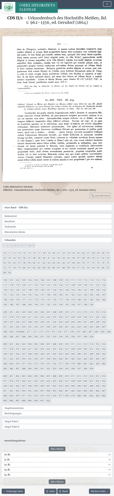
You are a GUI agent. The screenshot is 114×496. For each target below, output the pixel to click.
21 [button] (58, 252)
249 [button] (97, 321)
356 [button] (36, 358)
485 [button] (5, 400)
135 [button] (11, 289)
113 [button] (85, 280)
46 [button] (73, 257)
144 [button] (67, 289)
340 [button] (42, 353)
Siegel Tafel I (11, 421)
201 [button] (11, 312)
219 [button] (17, 316)
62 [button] (44, 262)
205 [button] (36, 312)
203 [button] (23, 312)
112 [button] (79, 280)
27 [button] (88, 252)
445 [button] (73, 385)
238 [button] (30, 321)
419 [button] (17, 380)
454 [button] (23, 390)
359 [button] (54, 358)
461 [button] (67, 390)
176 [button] (54, 299)
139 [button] (36, 289)
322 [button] (36, 348)
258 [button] (48, 326)
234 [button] (5, 321)
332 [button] (97, 348)
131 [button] (91, 284)
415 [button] (97, 376)
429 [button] (79, 380)
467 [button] (104, 390)
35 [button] (19, 257)
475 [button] (48, 395)
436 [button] (17, 385)
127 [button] (67, 284)
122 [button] (36, 284)
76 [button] (4, 267)
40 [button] (44, 257)
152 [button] (11, 294)
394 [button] (60, 368)
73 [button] (98, 262)
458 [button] (48, 390)
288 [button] (23, 336)
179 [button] (73, 299)
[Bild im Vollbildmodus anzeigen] (109, 32)
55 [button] (9, 262)
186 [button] (11, 304)
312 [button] (79, 344)
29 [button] (98, 252)
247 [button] (85, 321)
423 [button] (42, 380)
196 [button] (73, 304)
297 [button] (79, 336)
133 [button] (104, 284)
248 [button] (91, 321)
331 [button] (91, 348)
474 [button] (42, 395)
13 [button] (19, 252)
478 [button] (67, 395)
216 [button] (104, 312)
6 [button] (22, 245)
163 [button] (79, 294)
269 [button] (11, 331)
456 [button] (36, 390)
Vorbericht (10, 226)
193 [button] (54, 304)
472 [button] (30, 395)
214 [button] (91, 312)
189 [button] (30, 304)
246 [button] (79, 321)
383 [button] (97, 363)
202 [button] (17, 312)
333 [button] (104, 348)
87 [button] (58, 267)
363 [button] (79, 358)
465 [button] (91, 390)
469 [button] (11, 395)
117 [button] (5, 284)
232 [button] (97, 316)
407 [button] (48, 376)
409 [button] (60, 376)
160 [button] (60, 294)
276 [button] (59, 331)
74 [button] (103, 262)
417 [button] (5, 380)
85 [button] (49, 267)
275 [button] (53, 331)
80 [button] (24, 267)
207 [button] (48, 312)
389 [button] (30, 368)
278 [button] (72, 331)
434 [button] (5, 385)
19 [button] (49, 252)
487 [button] (17, 400)
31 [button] (108, 252)
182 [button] (91, 299)
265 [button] (91, 326)
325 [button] (54, 348)
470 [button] (17, 395)
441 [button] (48, 385)
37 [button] (29, 257)
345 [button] (73, 353)
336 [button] (17, 353)
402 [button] (17, 376)
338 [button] (30, 353)
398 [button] (85, 368)
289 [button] (30, 336)
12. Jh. (7, 464)
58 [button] (24, 262)
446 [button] (79, 385)
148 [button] (91, 289)
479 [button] (73, 395)
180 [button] (79, 299)
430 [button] (85, 380)
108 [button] (54, 280)
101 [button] (11, 280)
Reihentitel (11, 216)
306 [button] (42, 344)
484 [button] (104, 395)
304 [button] (30, 344)
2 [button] (7, 245)
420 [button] (23, 380)
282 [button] (96, 331)
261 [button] (67, 326)
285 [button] (5, 336)
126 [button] (60, 284)
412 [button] (79, 376)
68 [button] (73, 262)
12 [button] (14, 252)
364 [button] (85, 358)
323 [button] (42, 348)
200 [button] (5, 312)
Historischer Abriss (15, 232)
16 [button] (34, 252)
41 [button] (49, 257)
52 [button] (103, 257)
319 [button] (17, 348)
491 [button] (42, 400)
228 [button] (73, 316)
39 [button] (39, 257)
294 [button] (60, 336)
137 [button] (23, 289)
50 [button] (93, 257)
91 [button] (78, 267)
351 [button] (5, 358)
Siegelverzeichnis (14, 408)
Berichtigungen (13, 413)
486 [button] (11, 400)
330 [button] (85, 348)
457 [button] (42, 390)
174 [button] (42, 299)
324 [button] (48, 348)
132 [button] (97, 284)
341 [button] (48, 353)
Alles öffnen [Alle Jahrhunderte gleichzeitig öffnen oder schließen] (57, 449)
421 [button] (30, 380)
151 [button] (5, 294)
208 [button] (54, 312)
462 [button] (73, 390)
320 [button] (23, 348)
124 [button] (48, 284)
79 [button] (19, 267)
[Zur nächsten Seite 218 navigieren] (99, 491)
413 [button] (85, 376)
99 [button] (9, 272)
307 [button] (48, 344)
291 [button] (42, 336)
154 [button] (23, 294)
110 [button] (67, 280)
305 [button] (36, 344)
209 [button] (60, 312)
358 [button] (48, 358)
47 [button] (78, 257)
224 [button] (48, 316)
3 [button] (11, 245)
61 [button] (39, 262)
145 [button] (73, 289)
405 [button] (36, 376)
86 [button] (54, 267)
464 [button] (85, 390)
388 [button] (23, 368)
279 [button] (78, 331)
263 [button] (79, 326)
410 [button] (67, 376)
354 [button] (23, 358)
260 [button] (60, 326)
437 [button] (23, 385)
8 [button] (29, 245)
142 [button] (54, 289)
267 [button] (104, 326)
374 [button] (42, 363)
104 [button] (30, 280)
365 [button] (91, 358)
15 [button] (29, 252)
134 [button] (5, 289)
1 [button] (4, 245)
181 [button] (85, 299)
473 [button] (36, 395)
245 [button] (73, 321)
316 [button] (104, 344)
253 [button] (17, 326)
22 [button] (63, 252)
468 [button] (5, 395)
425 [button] (54, 380)
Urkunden (10, 240)
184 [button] (104, 299)
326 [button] (60, 348)
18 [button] (44, 252)
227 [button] (67, 316)
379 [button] (73, 363)
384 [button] (104, 363)
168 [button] (5, 299)
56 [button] (14, 262)
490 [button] (36, 400)
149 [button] (97, 289)
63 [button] (49, 262)
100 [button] (5, 280)
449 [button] (97, 385)
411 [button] (73, 376)
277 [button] (65, 331)
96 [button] (103, 267)
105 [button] (36, 280)
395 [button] (67, 368)
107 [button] (48, 280)
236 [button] (17, 321)
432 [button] (97, 380)
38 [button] (34, 257)
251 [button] (5, 326)
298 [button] (85, 336)
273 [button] (41, 331)
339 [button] (36, 353)
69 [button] (78, 262)
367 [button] (104, 358)
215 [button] (97, 312)
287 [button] (17, 336)
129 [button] (79, 284)
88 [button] (63, 267)
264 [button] (85, 326)
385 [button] (5, 368)
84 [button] (44, 267)
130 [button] (85, 284)
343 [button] (60, 353)
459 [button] (54, 390)
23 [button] (68, 252)
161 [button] (67, 294)
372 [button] (30, 363)
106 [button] (42, 280)
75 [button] (108, 262)
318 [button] (11, 348)
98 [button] (4, 272)
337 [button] (23, 353)
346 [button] (79, 353)
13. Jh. (7, 469)
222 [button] (36, 316)
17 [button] (39, 252)
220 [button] (23, 316)
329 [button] (79, 348)
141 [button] (48, 289)
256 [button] (36, 326)
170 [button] (17, 299)
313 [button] (85, 344)
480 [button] (79, 395)
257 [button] (42, 326)
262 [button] (73, 326)
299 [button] (91, 336)
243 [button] (60, 321)
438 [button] (30, 385)
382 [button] (91, 363)
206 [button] (42, 312)
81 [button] (29, 267)
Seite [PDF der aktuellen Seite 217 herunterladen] (50, 491)
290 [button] (36, 336)
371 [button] (23, 363)
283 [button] (102, 331)
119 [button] (17, 284)
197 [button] (79, 304)
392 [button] (48, 368)
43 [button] (58, 257)
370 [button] (17, 363)
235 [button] (11, 321)
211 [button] (73, 312)
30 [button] (103, 252)
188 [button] (23, 304)
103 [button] (23, 280)
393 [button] (54, 368)
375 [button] (48, 363)
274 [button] (47, 331)
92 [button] (83, 267)
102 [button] (17, 280)
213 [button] (85, 312)
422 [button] (36, 380)
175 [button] (48, 299)
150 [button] (104, 289)
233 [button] (104, 316)
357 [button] (42, 358)
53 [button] (108, 257)
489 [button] (30, 400)
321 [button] (30, 348)
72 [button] (93, 262)
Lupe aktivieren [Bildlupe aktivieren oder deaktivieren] (100, 195)
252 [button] (11, 326)
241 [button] (48, 321)
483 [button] (97, 395)
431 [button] (91, 380)
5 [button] (18, 245)
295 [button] (67, 336)
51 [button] (98, 257)
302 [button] (17, 344)
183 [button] (97, 299)
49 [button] (88, 257)
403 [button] (23, 376)
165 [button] (91, 294)
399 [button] (91, 368)
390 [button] (36, 368)
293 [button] (54, 336)
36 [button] (24, 257)
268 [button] (5, 331)
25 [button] (78, 252)
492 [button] (48, 400)
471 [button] (23, 395)
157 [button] (42, 294)
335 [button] (11, 353)
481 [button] (85, 395)
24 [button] (73, 252)
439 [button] (36, 385)
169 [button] (11, 299)
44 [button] (63, 257)
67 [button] (68, 262)
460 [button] (60, 390)
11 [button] (9, 252)
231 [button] (91, 316)
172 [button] (30, 299)
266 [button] (97, 326)
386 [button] (11, 368)
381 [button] (85, 363)
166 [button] (97, 294)
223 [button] (42, 316)
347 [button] (85, 353)
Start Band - (16, 207)
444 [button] (67, 385)
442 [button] (54, 385)
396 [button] (73, 368)
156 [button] (36, 294)
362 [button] (73, 358)
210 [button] (67, 312)
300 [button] (5, 344)
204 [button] (30, 312)
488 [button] (23, 400)
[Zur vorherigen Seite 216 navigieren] (13, 491)
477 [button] (60, 395)
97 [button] (108, 267)
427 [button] (67, 380)
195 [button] (67, 304)
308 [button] (54, 344)
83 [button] (39, 267)
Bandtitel (10, 221)
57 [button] (19, 262)
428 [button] (73, 380)
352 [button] (11, 358)
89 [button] (68, 267)
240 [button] (42, 321)
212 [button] (79, 312)
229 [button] (79, 316)
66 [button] (63, 262)
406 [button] (42, 376)
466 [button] (97, 390)
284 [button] (109, 331)
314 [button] (91, 344)
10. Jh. (7, 454)
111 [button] (73, 280)
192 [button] (48, 304)
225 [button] (54, 316)
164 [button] (85, 294)
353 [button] (17, 358)
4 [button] (15, 245)
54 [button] (4, 262)
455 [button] (30, 390)
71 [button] (88, 262)
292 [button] (48, 336)
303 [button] (23, 344)
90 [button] (73, 267)
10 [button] (4, 252)
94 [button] (93, 267)
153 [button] (17, 294)
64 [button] (54, 262)
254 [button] (23, 326)
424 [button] (48, 380)
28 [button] (93, 252)
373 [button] (36, 363)
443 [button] (60, 385)
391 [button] (42, 368)
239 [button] (36, 321)
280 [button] (84, 331)
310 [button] (67, 344)
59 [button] (29, 262)
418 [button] (11, 380)
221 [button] (30, 316)
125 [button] (54, 284)
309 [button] (60, 344)
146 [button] (79, 289)
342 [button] (54, 353)
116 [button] (104, 280)
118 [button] (11, 284)
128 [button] (73, 284)
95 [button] (98, 267)
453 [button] (17, 390)
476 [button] (54, 395)
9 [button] (33, 245)
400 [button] (5, 376)
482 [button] (91, 395)
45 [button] (68, 257)
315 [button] (97, 344)
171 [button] (23, 299)
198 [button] (85, 304)
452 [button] (11, 390)
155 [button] (30, 294)
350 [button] (104, 353)
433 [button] (104, 380)
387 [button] (17, 368)
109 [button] (60, 280)
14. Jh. (7, 474)
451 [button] (5, 390)
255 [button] (30, 326)
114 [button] (91, 280)
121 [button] (30, 284)
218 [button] (11, 316)
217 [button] (5, 316)
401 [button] (11, 376)
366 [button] (97, 358)
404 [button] (30, 376)
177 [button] (60, 299)
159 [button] (54, 294)
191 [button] (42, 304)
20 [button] (54, 252)
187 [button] (17, 304)
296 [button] (73, 336)
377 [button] (60, 363)
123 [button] (42, 284)
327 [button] (67, 348)
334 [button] (5, 353)
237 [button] (23, 321)
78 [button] (14, 267)
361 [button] (67, 358)
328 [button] (73, 348)
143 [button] (60, 289)
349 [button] (97, 353)
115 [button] (97, 280)
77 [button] (9, 267)
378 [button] (67, 363)
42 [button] (54, 257)
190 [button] (36, 304)
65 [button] (58, 262)
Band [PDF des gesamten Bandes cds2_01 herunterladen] (63, 491)
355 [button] (30, 358)
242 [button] (54, 321)
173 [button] (36, 299)
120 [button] (23, 284)
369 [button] (11, 363)
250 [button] (104, 321)
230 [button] (85, 316)
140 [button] (42, 289)
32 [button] (4, 257)
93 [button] (88, 267)
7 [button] (26, 245)
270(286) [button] (20, 331)
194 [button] (60, 304)
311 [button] (73, 344)
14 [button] (24, 252)
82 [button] (34, 267)
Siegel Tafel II (12, 426)
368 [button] (5, 363)
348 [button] (91, 353)
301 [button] (11, 344)
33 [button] (9, 257)
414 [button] (91, 376)
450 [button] (104, 385)
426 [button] (60, 380)
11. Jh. (7, 459)
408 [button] (54, 376)
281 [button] (90, 331)
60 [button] (34, 262)
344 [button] (67, 353)
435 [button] (11, 385)
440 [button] (42, 385)
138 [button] (30, 289)
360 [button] (60, 358)
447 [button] (85, 385)
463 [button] (79, 390)
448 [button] (91, 385)
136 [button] (17, 289)
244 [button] (67, 321)
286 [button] (11, 336)
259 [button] (54, 326)
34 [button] (14, 257)
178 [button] (67, 299)
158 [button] (48, 294)
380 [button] (79, 363)
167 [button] (104, 294)
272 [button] (35, 331)
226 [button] (60, 316)
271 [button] (29, 331)
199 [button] (91, 304)
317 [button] (5, 348)
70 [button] (83, 262)
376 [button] (54, 363)
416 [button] (104, 376)
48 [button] (83, 257)
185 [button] (5, 304)
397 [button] (79, 368)
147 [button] (85, 289)
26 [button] (83, 252)
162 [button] (73, 294)
